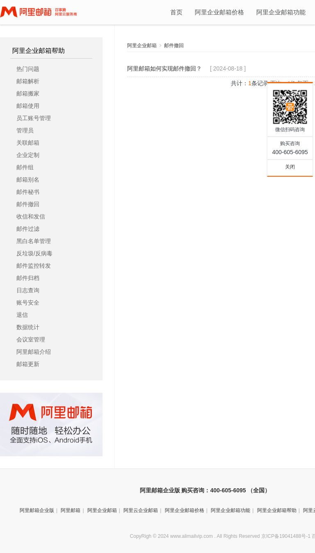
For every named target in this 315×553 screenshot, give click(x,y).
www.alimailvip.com (191, 536)
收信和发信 (30, 216)
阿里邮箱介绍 (33, 351)
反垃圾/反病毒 (34, 253)
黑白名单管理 (33, 241)
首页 (176, 12)
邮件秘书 (27, 192)
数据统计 (27, 327)
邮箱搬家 (27, 93)
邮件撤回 (27, 204)
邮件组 (25, 167)
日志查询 (27, 290)
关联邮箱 (27, 142)
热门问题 (27, 69)
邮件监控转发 (33, 265)
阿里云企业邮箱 (140, 510)
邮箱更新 (27, 364)
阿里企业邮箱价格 (219, 12)
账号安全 (27, 302)
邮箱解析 (27, 81)
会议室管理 (30, 339)
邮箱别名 (27, 179)
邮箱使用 (27, 105)
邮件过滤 (27, 228)
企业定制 (27, 155)
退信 (22, 315)
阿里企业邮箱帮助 (38, 51)
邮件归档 (27, 278)
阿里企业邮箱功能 (281, 12)
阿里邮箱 (70, 510)
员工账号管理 (33, 118)
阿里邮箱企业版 (37, 510)
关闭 (290, 167)
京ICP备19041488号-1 (285, 536)
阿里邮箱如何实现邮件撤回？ (164, 68)
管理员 (25, 130)
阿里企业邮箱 (142, 45)
